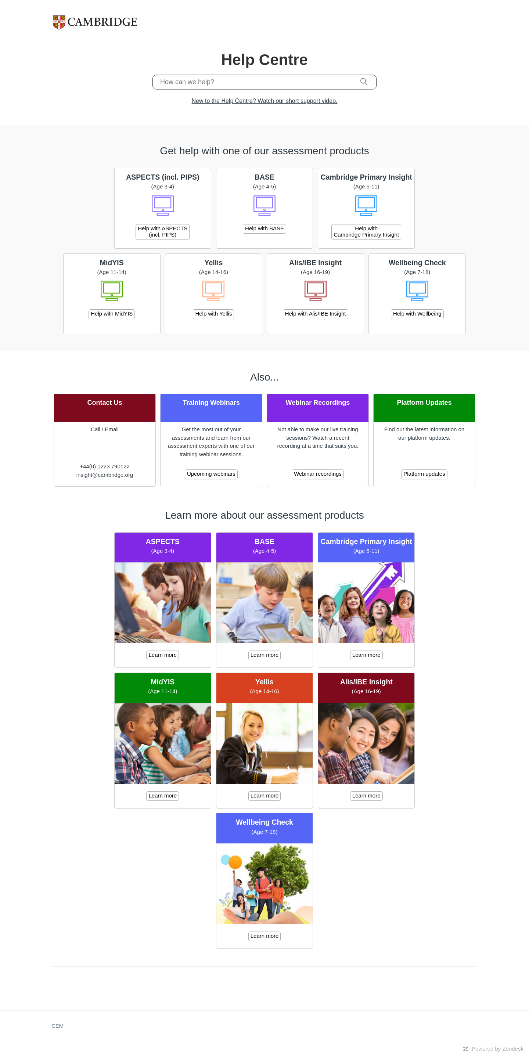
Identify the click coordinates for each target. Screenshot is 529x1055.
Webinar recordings (318, 474)
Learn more (162, 655)
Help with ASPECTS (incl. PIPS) (162, 231)
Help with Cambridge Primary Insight (366, 231)
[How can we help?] (264, 82)
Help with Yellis (213, 313)
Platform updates (424, 474)
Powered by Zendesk (497, 1048)
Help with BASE (264, 228)
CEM (57, 1026)
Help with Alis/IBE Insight (315, 313)
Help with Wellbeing (417, 313)
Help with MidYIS (112, 313)
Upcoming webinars (211, 474)
